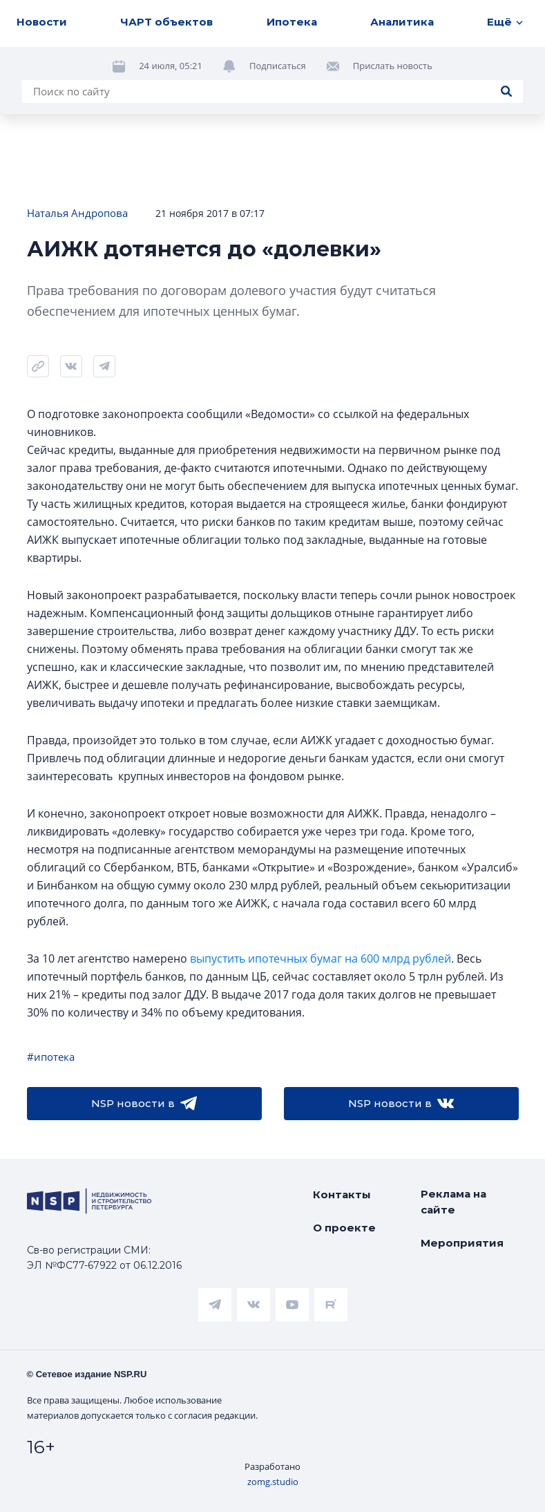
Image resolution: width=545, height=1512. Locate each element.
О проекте (344, 1227)
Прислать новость (392, 65)
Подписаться (277, 65)
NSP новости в (144, 1103)
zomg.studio (272, 1481)
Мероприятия (462, 1242)
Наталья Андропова (77, 213)
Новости (42, 21)
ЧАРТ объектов (166, 21)
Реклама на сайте (453, 1201)
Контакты (342, 1194)
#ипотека (51, 1057)
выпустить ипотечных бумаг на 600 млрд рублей (320, 958)
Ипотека (292, 21)
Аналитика (402, 21)
